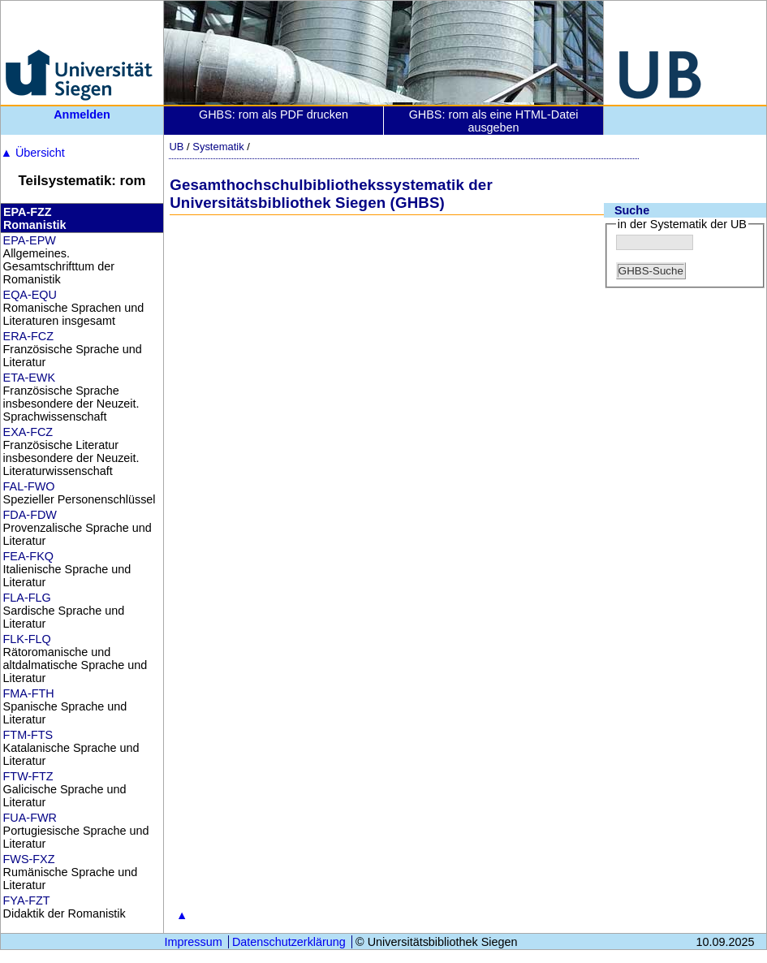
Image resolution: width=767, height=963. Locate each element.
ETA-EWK (29, 377)
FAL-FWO (29, 486)
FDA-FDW (30, 514)
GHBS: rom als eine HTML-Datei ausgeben (494, 121)
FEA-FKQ (28, 556)
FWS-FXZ (29, 859)
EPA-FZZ (27, 211)
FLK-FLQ (27, 639)
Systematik (217, 146)
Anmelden (82, 114)
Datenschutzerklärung (289, 941)
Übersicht (33, 152)
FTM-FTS (28, 734)
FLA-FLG (27, 597)
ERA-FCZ (28, 336)
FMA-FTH (28, 693)
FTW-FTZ (28, 776)
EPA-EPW (29, 240)
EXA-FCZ (28, 431)
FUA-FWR (30, 817)
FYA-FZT (26, 900)
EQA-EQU (30, 294)
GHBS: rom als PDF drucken (273, 114)
